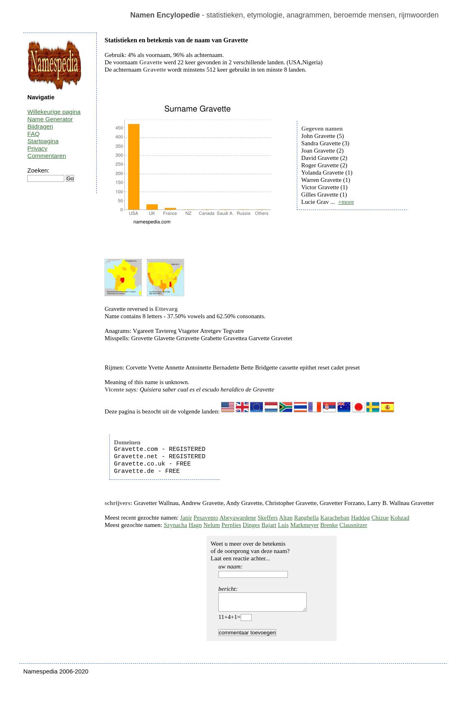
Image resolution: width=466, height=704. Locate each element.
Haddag (360, 517)
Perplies (231, 525)
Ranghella (306, 517)
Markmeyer (304, 525)
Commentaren (46, 155)
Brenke (329, 525)
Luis (283, 525)
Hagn (195, 525)
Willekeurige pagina (54, 111)
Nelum (211, 525)
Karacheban (335, 517)
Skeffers (267, 517)
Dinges (251, 525)
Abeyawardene (238, 517)
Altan (285, 517)
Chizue (380, 517)
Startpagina (43, 141)
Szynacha (175, 525)
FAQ (33, 133)
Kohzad (399, 517)
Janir (186, 517)
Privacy (37, 148)
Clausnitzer (353, 525)
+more (346, 202)
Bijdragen (40, 126)
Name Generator (50, 119)
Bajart (269, 525)
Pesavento (206, 517)
